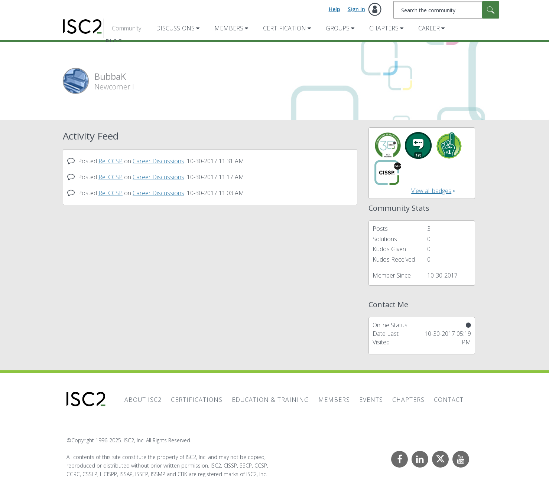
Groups (338, 28)
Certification (284, 28)
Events (371, 400)
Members (228, 28)
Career (429, 28)
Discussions (175, 28)
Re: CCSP (110, 161)
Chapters (384, 28)
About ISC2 (143, 400)
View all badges (431, 191)
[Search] (446, 10)
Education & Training (270, 400)
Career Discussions (158, 161)
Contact (449, 400)
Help (334, 9)
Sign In (356, 9)
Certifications (196, 400)
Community (126, 28)
